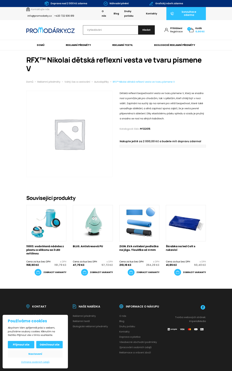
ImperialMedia (197, 321)
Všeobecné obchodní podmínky (138, 342)
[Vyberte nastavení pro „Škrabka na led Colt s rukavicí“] (190, 272)
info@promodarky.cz (40, 15)
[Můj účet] (173, 29)
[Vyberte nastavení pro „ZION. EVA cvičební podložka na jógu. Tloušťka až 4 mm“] (143, 272)
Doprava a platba (129, 337)
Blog (116, 13)
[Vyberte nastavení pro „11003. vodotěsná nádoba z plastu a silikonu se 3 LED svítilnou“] (50, 272)
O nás (104, 13)
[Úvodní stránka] (50, 30)
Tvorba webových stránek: (190, 317)
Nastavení (35, 354)
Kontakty (151, 13)
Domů (40, 45)
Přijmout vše (21, 344)
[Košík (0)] (197, 29)
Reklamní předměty (78, 45)
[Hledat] (146, 30)
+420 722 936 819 (64, 15)
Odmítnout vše (49, 344)
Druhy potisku (128, 13)
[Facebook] (203, 307)
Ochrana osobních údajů (35, 362)
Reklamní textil (122, 45)
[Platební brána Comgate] (186, 329)
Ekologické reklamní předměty (174, 45)
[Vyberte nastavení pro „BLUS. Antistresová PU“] (97, 272)
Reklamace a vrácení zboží (135, 352)
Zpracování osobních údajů (135, 347)
